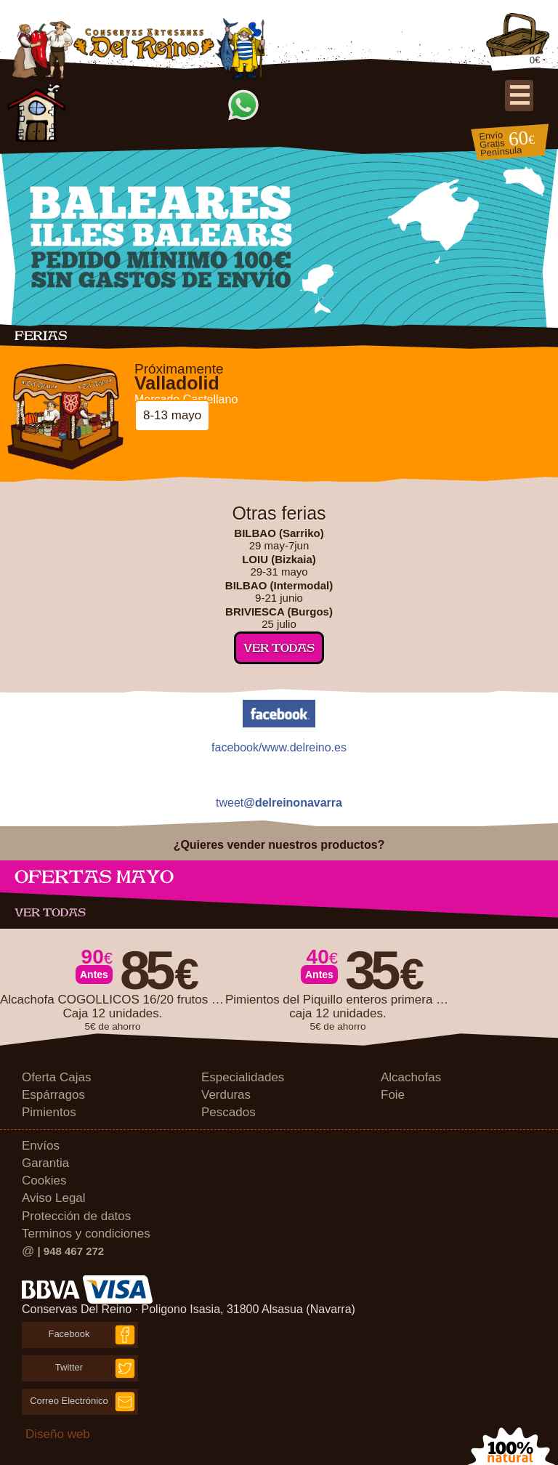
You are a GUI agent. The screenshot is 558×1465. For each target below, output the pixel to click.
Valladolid (176, 383)
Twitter (69, 1367)
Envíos (41, 1146)
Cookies (44, 1180)
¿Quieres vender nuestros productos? (279, 845)
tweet (279, 803)
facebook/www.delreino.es (279, 748)
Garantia (45, 1163)
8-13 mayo (172, 415)
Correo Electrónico (69, 1400)
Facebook (68, 1333)
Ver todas (279, 647)
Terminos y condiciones (86, 1233)
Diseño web (57, 1434)
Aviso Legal (54, 1198)
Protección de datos (76, 1216)
